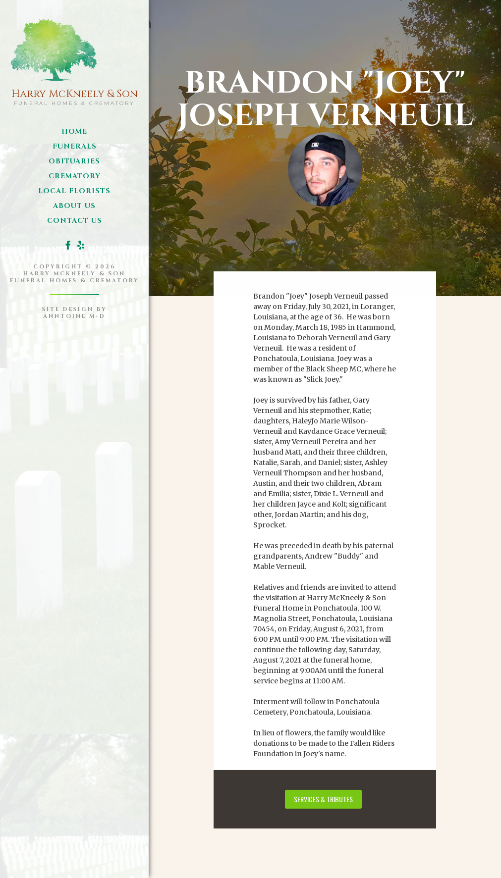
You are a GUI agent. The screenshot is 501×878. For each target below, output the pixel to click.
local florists (74, 191)
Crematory (75, 176)
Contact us (74, 220)
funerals (75, 146)
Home (74, 131)
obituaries (74, 161)
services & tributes (323, 797)
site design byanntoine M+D (74, 313)
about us (74, 205)
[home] (74, 59)
